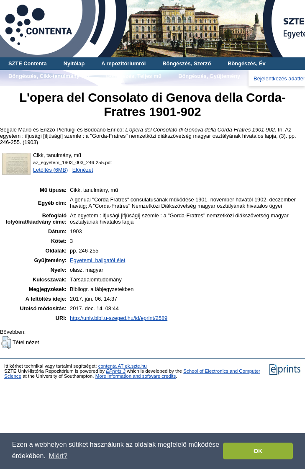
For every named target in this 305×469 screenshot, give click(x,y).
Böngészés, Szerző (186, 63)
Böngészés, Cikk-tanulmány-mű (48, 76)
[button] (6, 342)
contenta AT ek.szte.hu (122, 365)
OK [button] (258, 451)
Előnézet (82, 170)
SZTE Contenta (27, 63)
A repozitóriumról (123, 63)
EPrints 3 (116, 371)
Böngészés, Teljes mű (133, 76)
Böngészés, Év (246, 63)
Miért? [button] (58, 455)
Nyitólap (74, 63)
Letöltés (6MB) (50, 170)
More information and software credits (135, 376)
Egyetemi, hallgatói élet (97, 260)
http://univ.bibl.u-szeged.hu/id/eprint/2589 (118, 318)
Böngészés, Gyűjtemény (209, 76)
